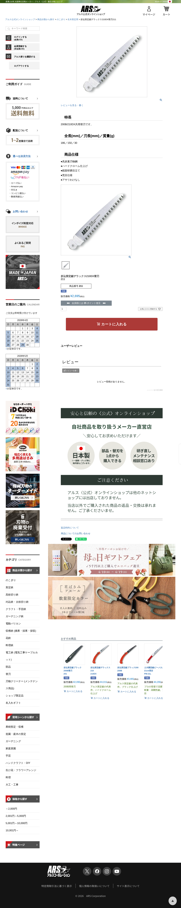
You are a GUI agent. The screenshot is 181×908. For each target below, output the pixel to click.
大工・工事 (12, 784)
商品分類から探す (45, 19)
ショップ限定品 (14, 695)
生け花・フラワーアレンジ (21, 770)
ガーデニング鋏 (14, 616)
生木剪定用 (73, 19)
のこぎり (61, 19)
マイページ (149, 14)
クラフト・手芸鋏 (16, 609)
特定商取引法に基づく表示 (56, 886)
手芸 (8, 755)
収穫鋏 (21, 630)
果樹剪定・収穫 (14, 726)
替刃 (8, 674)
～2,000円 (11, 808)
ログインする (27, 38)
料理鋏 (9, 645)
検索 (9, 29)
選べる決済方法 (22, 156)
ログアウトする (21, 66)
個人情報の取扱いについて (94, 886)
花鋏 (8, 638)
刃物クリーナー (22, 685)
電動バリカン (13, 623)
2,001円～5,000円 (16, 816)
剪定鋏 (9, 587)
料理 (8, 777)
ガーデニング (13, 741)
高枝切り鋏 (12, 594)
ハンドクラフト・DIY (18, 763)
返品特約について (70, 527)
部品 (8, 666)
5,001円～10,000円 (16, 823)
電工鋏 (22, 656)
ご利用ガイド (14, 84)
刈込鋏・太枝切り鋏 (17, 601)
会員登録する (27, 47)
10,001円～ (12, 830)
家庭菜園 (11, 748)
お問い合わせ (20, 211)
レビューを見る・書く (72, 105)
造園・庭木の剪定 (16, 734)
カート (166, 14)
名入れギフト (13, 702)
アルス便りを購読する (24, 56)
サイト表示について (128, 886)
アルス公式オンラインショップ (20, 19)
